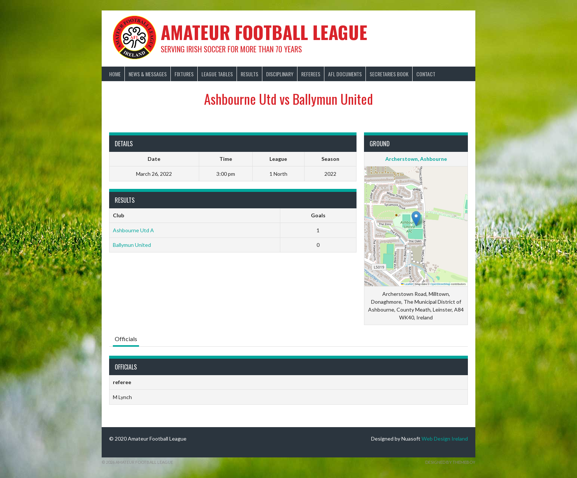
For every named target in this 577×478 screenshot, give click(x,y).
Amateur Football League (264, 32)
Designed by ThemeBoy (450, 462)
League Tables (217, 74)
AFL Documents (345, 74)
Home (115, 74)
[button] (416, 218)
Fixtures (184, 74)
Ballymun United (132, 245)
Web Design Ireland (445, 438)
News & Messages (148, 74)
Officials (126, 338)
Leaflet (407, 284)
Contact (425, 74)
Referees (310, 74)
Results (249, 74)
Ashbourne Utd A (133, 230)
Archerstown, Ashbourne (416, 159)
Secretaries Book (389, 74)
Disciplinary (279, 74)
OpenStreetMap (440, 284)
